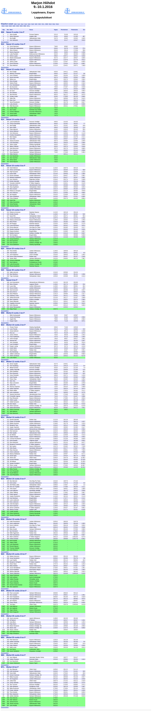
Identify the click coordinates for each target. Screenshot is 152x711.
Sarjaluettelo (5, 42)
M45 (17, 26)
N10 (18, 24)
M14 (57, 24)
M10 (50, 24)
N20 (36, 24)
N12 (22, 24)
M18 (6, 26)
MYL (28, 26)
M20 (10, 26)
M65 (24, 26)
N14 (25, 24)
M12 (53, 24)
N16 (29, 24)
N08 (15, 24)
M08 (46, 24)
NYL (43, 24)
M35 (14, 26)
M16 (3, 26)
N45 (39, 24)
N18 (32, 24)
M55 (21, 26)
